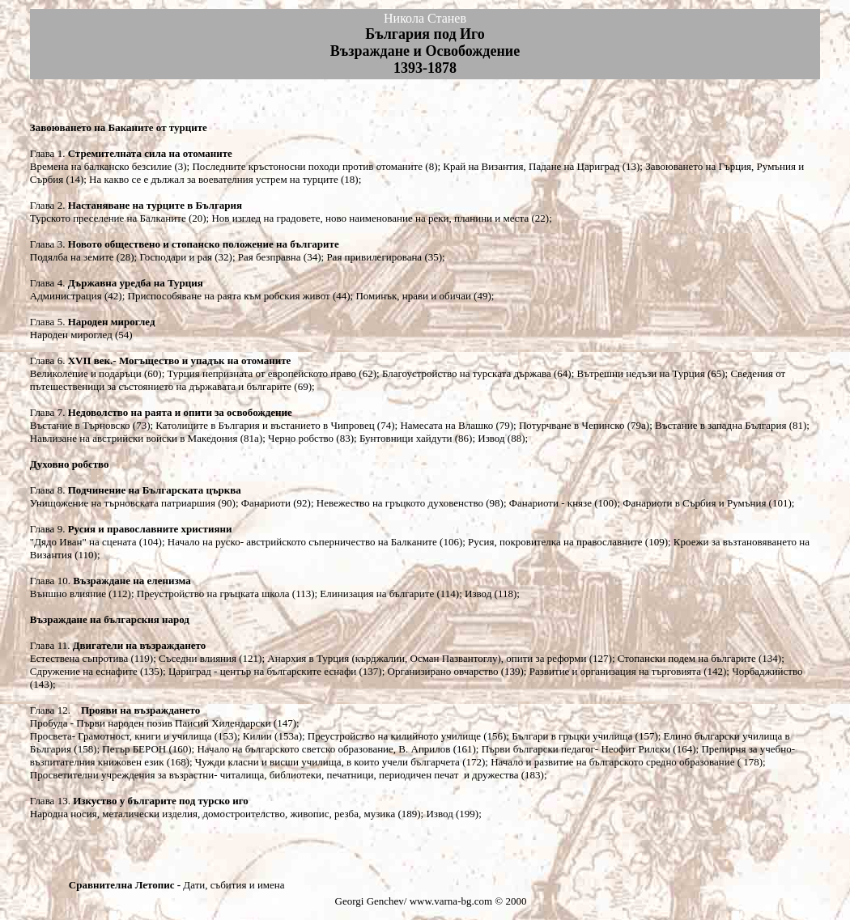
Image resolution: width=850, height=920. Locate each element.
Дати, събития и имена (233, 885)
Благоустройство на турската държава (465, 373)
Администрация (66, 296)
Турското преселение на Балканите (108, 218)
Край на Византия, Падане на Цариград (529, 166)
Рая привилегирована (374, 257)
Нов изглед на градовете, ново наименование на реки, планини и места (370, 218)
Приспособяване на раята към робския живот (229, 296)
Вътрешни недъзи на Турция (641, 373)
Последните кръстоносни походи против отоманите (307, 166)
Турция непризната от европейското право (262, 373)
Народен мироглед (72, 335)
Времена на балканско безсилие (101, 166)
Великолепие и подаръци (87, 373)
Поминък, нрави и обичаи (412, 296)
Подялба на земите (72, 257)
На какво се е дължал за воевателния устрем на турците (214, 179)
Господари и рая (175, 257)
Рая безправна (271, 257)
